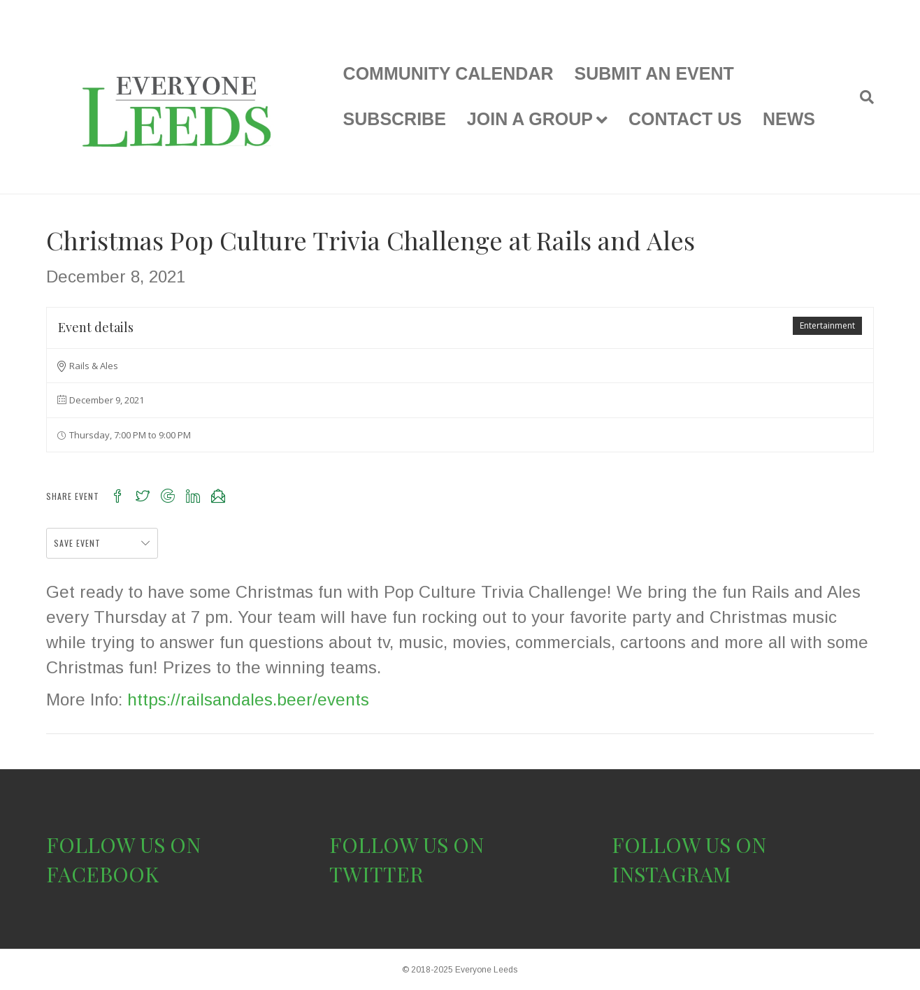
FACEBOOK (102, 874)
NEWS (789, 119)
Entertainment (827, 325)
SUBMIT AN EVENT (654, 73)
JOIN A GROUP (530, 119)
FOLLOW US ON (123, 845)
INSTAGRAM (671, 874)
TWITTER (376, 874)
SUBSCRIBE (394, 119)
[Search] (861, 97)
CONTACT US (685, 119)
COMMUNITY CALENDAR (448, 73)
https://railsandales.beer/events (248, 699)
